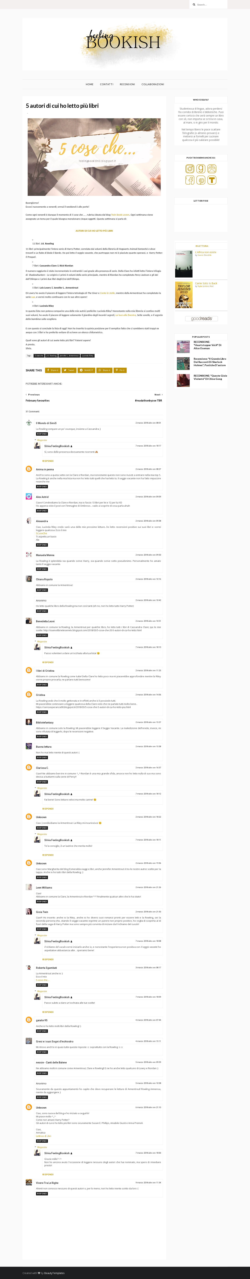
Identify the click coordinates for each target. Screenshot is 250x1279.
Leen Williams (44, 887)
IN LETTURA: (202, 246)
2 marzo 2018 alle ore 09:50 (148, 555)
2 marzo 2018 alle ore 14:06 (148, 695)
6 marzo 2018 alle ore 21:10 (148, 1107)
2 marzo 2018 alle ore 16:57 (148, 768)
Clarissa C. (42, 768)
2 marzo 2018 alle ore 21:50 (148, 912)
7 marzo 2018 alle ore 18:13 (148, 647)
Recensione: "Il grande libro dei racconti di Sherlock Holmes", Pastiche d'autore (210, 362)
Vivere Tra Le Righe (47, 1183)
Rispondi (42, 434)
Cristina (40, 695)
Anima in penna (45, 469)
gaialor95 (41, 1020)
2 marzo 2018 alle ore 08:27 (148, 469)
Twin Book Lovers (120, 214)
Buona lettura (43, 746)
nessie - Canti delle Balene (51, 1062)
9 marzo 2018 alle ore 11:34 (148, 1183)
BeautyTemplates (54, 1273)
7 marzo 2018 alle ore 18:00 (148, 1153)
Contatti (106, 84)
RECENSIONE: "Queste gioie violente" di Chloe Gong (210, 377)
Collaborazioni (153, 84)
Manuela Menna (45, 555)
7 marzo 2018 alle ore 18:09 (148, 997)
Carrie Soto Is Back (206, 283)
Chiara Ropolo (44, 579)
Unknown (41, 817)
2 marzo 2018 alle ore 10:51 (148, 621)
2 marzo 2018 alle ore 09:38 (148, 521)
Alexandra (42, 521)
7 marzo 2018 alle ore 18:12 (148, 794)
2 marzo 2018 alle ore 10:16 (148, 579)
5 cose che (39, 355)
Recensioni (127, 84)
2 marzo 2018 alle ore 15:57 (148, 722)
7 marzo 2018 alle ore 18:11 (148, 840)
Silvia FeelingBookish (57, 446)
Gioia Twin (42, 912)
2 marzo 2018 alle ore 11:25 (148, 670)
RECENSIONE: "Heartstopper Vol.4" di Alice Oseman (207, 345)
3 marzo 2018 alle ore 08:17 (148, 967)
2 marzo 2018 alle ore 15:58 (148, 746)
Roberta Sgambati (46, 967)
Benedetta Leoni (45, 621)
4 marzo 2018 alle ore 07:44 (148, 1020)
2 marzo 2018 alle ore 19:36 (148, 863)
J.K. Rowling (51, 355)
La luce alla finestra (126, 315)
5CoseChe (41, 533)
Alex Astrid (42, 497)
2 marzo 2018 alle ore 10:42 (148, 600)
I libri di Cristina (45, 670)
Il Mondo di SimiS (46, 423)
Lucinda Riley (87, 355)
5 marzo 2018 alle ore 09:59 (148, 1062)
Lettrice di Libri (43, 1136)
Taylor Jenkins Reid (205, 286)
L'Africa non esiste (205, 252)
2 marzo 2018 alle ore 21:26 (148, 887)
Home (90, 84)
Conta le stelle (107, 293)
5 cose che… (42, 980)
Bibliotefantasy (44, 722)
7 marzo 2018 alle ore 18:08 (148, 941)
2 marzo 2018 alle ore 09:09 (148, 497)
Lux (33, 296)
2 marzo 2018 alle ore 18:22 (148, 817)
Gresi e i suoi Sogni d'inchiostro (54, 1041)
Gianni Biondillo (204, 255)
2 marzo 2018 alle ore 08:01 (148, 423)
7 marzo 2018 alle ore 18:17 (148, 446)
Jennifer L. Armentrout (69, 355)
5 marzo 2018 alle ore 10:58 (148, 1083)
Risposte (42, 440)
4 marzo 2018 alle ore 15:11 (148, 1041)
